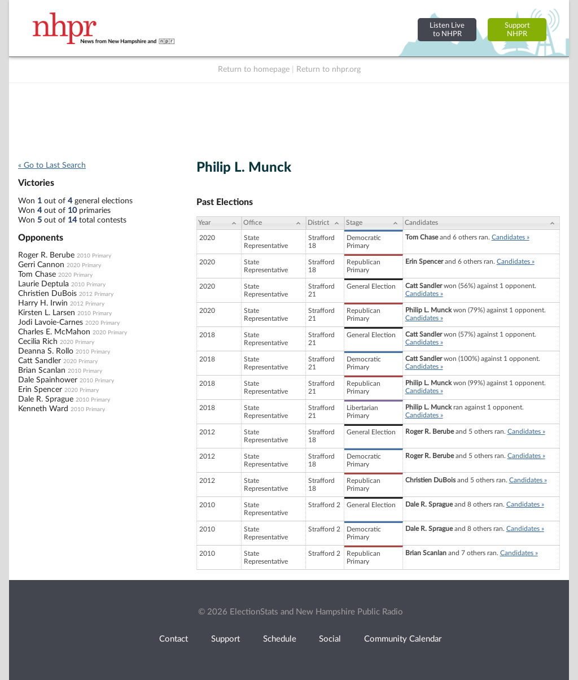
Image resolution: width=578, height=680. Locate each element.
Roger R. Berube (46, 255)
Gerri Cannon (41, 265)
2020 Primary (84, 265)
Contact (173, 639)
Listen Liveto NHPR (447, 29)
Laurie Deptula (43, 284)
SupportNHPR (517, 29)
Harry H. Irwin (43, 303)
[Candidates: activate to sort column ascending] (481, 223)
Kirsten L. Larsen (46, 313)
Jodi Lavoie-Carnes (50, 322)
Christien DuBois (47, 294)
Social (330, 639)
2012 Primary (96, 294)
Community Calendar (402, 639)
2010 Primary (94, 256)
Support (225, 639)
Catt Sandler (39, 361)
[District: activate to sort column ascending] (325, 223)
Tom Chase (37, 274)
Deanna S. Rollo (45, 351)
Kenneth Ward (43, 409)
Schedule (279, 639)
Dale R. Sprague (45, 399)
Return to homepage (254, 69)
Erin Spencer (40, 390)
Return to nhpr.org (328, 69)
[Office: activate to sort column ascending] (274, 223)
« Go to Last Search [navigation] (52, 165)
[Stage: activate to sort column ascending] (373, 223)
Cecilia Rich (38, 342)
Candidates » (510, 237)
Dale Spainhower (47, 380)
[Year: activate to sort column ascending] (219, 223)
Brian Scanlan (41, 370)
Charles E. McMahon (54, 332)
